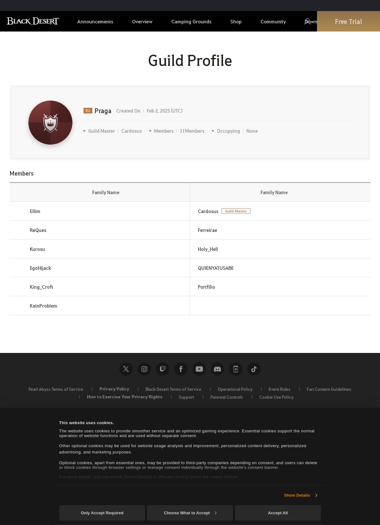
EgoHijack (40, 268)
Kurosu (37, 249)
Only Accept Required (102, 513)
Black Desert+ (235, 369)
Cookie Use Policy (276, 397)
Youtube (199, 369)
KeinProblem (43, 306)
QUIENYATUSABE (216, 268)
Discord (217, 369)
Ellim (35, 211)
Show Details (297, 495)
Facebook (180, 369)
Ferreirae (207, 230)
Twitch (162, 369)
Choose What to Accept (190, 513)
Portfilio (206, 287)
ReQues (38, 230)
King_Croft (41, 287)
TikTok (254, 369)
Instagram (144, 369)
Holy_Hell (208, 249)
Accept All (278, 513)
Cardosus (131, 131)
